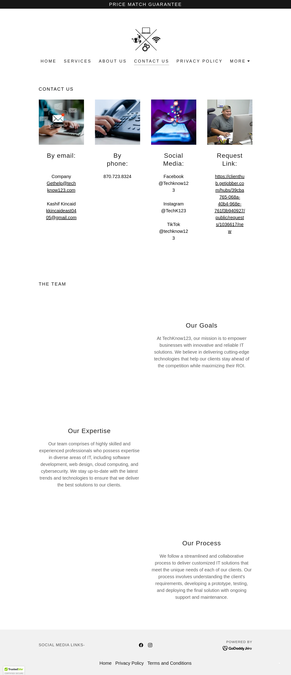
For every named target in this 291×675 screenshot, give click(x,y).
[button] (240, 61)
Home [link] (48, 61)
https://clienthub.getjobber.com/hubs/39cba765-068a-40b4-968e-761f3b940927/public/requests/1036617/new (230, 204)
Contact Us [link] (151, 61)
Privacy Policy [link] (199, 61)
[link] (145, 36)
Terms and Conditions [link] (169, 663)
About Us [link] (113, 61)
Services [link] (78, 61)
